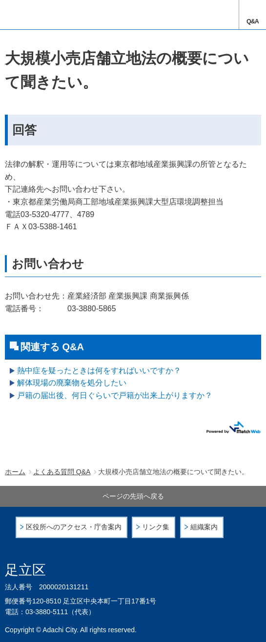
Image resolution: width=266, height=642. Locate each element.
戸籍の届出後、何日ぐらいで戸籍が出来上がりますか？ (114, 395)
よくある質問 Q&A (61, 472)
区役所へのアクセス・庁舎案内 (74, 527)
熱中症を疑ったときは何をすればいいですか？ (99, 370)
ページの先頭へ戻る (133, 496)
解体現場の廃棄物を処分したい (71, 383)
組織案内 (204, 527)
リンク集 (155, 527)
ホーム (15, 472)
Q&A (252, 21)
